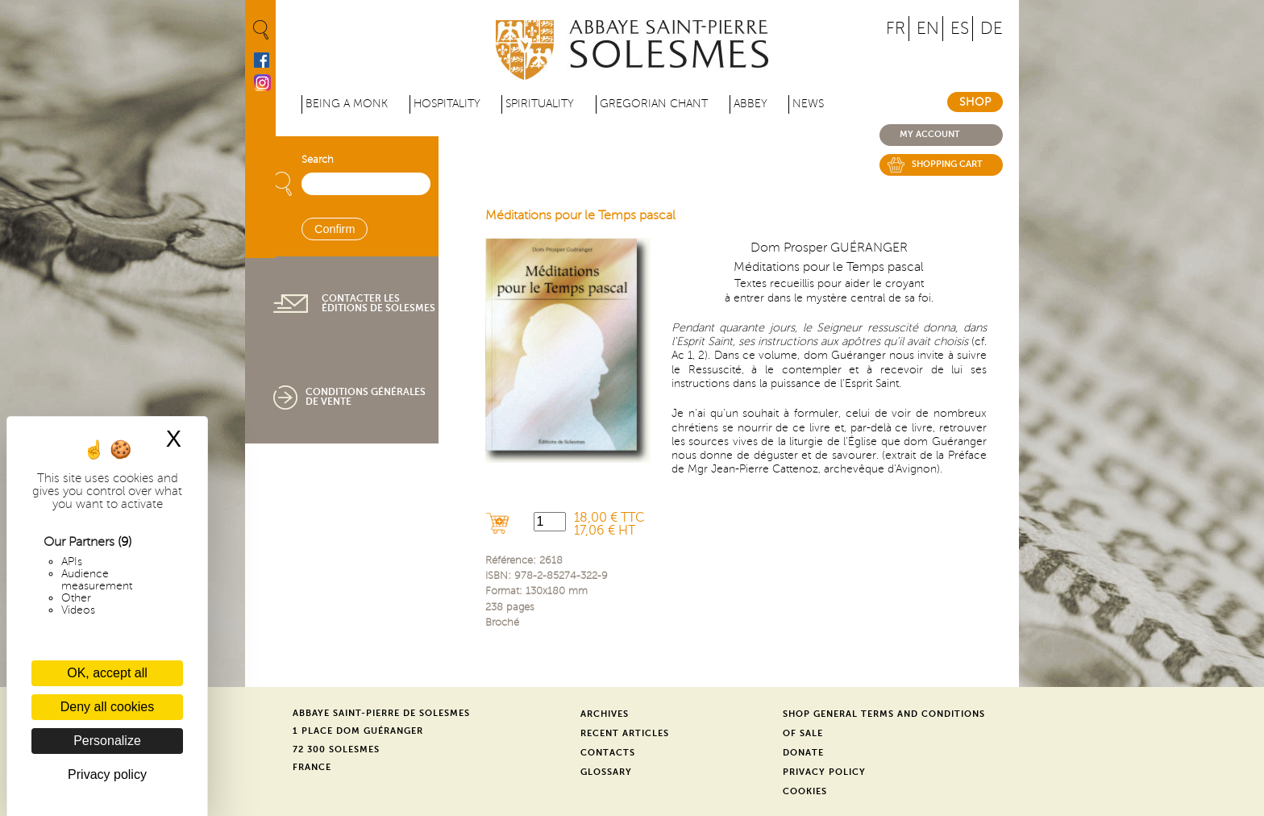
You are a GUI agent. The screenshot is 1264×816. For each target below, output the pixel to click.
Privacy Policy (824, 772)
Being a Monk (347, 104)
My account (930, 134)
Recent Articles (624, 733)
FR (895, 28)
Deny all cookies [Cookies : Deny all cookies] (107, 707)
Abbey (750, 104)
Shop (975, 102)
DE (991, 28)
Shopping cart (947, 164)
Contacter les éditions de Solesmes (378, 303)
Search (317, 159)
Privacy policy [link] (107, 774)
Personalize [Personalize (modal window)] (107, 740)
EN (928, 28)
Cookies (805, 791)
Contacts (607, 752)
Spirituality (539, 104)
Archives (604, 714)
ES (959, 28)
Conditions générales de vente (366, 396)
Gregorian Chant (654, 104)
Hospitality (447, 104)
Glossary (606, 772)
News (808, 104)
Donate (803, 752)
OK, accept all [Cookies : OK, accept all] (107, 673)
